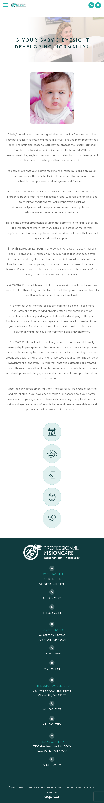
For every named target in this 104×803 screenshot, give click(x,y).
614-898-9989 (52, 597)
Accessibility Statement (64, 787)
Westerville (52, 574)
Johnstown (52, 630)
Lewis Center (52, 741)
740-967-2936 (52, 653)
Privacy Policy (80, 787)
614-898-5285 (52, 709)
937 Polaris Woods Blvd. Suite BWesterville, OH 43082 (52, 693)
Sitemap (91, 787)
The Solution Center (52, 685)
